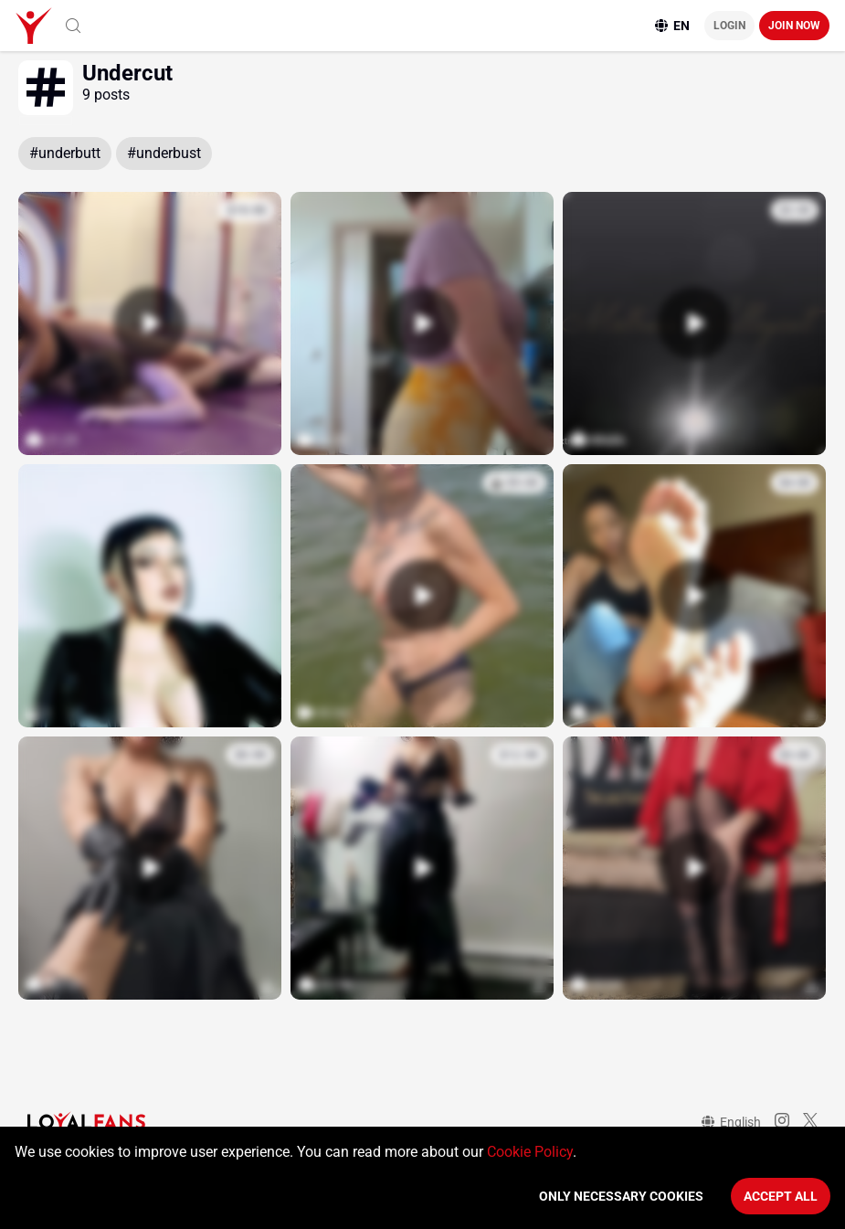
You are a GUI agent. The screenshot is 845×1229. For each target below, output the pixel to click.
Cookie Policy (530, 1151)
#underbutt (64, 153)
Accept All (781, 1196)
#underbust (164, 153)
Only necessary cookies (621, 1196)
